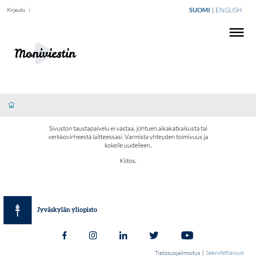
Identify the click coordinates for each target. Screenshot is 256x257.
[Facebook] (64, 236)
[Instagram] (93, 236)
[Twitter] (153, 236)
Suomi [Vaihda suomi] (199, 10)
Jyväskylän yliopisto (67, 210)
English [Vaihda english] (229, 10)
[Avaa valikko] (237, 32)
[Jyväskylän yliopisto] (18, 210)
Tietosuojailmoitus (177, 252)
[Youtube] (187, 236)
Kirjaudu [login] (16, 10)
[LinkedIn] (123, 236)
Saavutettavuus (225, 252)
